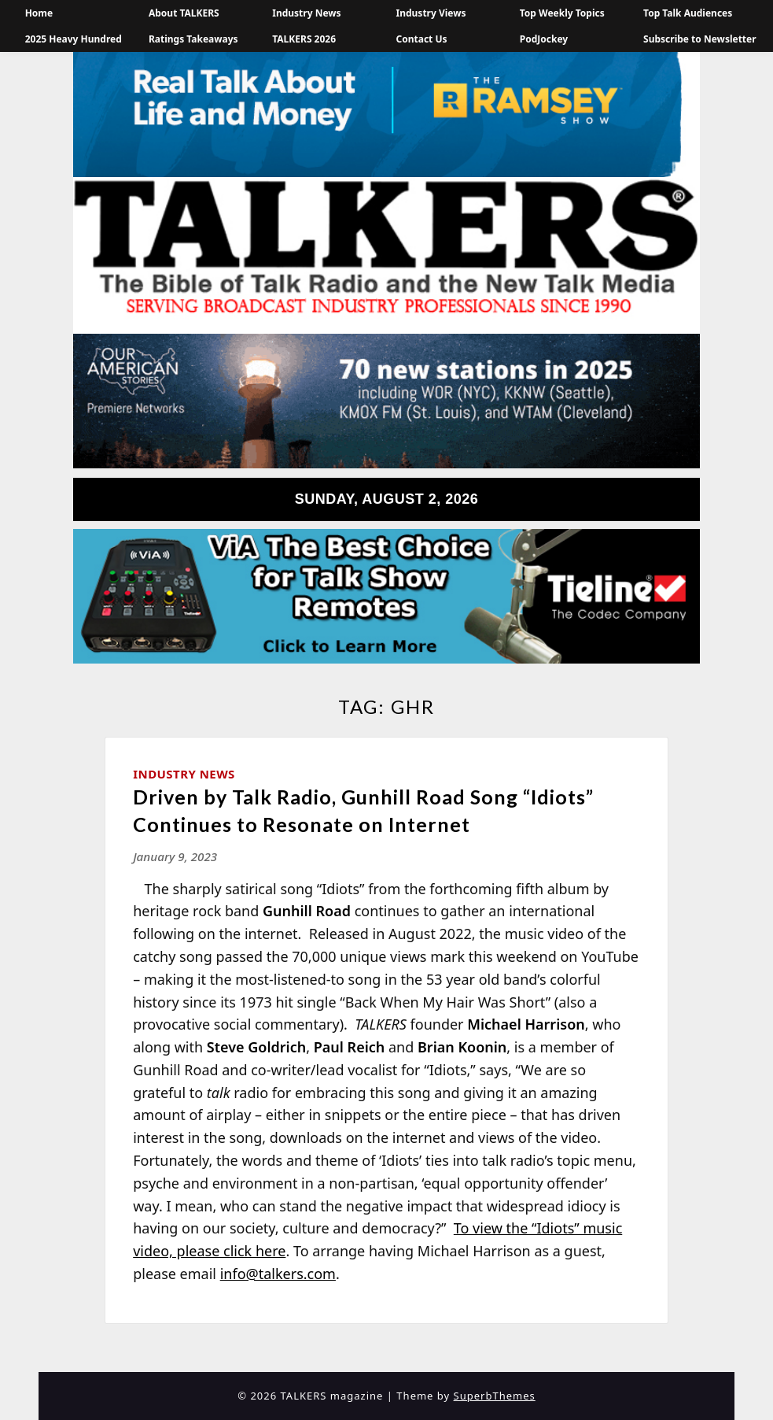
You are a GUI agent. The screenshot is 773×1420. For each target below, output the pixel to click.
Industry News (306, 13)
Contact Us (421, 39)
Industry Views (431, 13)
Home (39, 13)
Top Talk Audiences (687, 13)
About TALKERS (184, 13)
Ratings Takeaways (193, 39)
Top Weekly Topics (562, 13)
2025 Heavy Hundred (73, 39)
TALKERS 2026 (304, 39)
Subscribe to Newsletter (699, 39)
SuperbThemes (495, 1396)
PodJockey (544, 39)
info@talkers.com (278, 1273)
